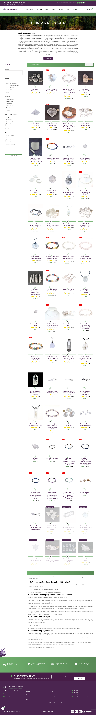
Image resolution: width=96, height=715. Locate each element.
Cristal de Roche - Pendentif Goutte (52, 357)
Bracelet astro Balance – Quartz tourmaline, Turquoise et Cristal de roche (69, 495)
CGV (4, 711)
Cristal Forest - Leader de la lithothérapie (83, 696)
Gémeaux (9, 121)
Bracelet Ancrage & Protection (52, 459)
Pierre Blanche (10, 99)
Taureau (9, 119)
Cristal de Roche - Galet (35, 191)
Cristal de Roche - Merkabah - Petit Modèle (52, 527)
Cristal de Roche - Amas (35, 324)
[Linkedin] (82, 3)
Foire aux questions (30, 699)
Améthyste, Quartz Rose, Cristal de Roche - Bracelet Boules (52, 426)
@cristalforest (77, 692)
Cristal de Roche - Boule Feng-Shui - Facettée (68, 192)
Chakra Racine (10, 81)
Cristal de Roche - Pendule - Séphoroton (85, 392)
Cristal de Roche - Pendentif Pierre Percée (85, 290)
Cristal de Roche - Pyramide (35, 124)
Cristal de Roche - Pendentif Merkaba (86, 424)
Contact (28, 691)
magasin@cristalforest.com (11, 696)
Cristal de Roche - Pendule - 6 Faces (52, 392)
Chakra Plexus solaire (11, 83)
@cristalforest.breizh (78, 690)
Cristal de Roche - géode (85, 493)
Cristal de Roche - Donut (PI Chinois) (36, 257)
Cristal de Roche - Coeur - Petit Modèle (52, 90)
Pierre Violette (10, 101)
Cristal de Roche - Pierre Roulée (85, 124)
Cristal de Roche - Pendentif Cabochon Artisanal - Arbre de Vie (85, 358)
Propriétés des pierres (54, 694)
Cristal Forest (77, 694)
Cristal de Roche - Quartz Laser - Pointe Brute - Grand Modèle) (35, 291)
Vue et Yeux (10, 135)
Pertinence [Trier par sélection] (89, 64)
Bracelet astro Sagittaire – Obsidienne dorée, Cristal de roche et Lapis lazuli (85, 461)
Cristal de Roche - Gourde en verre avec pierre (68, 358)
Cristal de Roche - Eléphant (35, 459)
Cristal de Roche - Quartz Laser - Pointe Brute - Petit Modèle (69, 125)
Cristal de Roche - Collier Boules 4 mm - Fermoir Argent (52, 325)
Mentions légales (10, 711)
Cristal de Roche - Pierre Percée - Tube (35, 424)
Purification (10, 137)
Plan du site (17, 711)
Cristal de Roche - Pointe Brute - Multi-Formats (52, 225)
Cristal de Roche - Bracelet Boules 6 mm (68, 258)
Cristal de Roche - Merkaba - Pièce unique (35, 560)
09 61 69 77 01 (8, 694)
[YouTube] (84, 3)
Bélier (8, 117)
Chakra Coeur (10, 89)
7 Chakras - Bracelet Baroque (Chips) (52, 257)
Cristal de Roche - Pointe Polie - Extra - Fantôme (85, 90)
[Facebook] (78, 3)
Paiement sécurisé (53, 697)
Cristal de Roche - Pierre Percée (35, 90)
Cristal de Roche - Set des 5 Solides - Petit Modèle (68, 159)
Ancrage (8, 140)
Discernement (10, 144)
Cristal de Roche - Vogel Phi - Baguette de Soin (52, 560)
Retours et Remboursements (55, 702)
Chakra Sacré (10, 87)
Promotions (51, 691)
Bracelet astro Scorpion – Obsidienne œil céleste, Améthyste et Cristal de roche (52, 495)
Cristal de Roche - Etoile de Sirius (85, 159)
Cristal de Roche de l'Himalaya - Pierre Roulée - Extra (85, 225)
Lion (8, 126)
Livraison (51, 699)
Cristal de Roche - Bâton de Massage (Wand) (69, 527)
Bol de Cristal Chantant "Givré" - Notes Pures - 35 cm (35, 159)
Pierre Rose (9, 105)
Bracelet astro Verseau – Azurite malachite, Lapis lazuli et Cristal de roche (35, 495)
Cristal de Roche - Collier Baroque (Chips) (85, 192)
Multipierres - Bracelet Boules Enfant (36, 358)
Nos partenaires (29, 697)
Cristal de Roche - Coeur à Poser (52, 124)
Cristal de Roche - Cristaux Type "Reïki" (68, 560)
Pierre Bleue (9, 103)
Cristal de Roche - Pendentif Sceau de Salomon (86, 527)
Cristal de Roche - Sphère (52, 191)
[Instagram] (80, 3)
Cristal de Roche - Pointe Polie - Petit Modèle (35, 392)
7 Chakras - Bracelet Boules (52, 159)
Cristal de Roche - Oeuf (68, 324)
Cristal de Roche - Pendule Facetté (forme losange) (35, 527)
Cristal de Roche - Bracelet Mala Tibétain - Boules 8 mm (69, 91)
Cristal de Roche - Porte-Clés (68, 290)
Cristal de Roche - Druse (85, 559)
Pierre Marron (10, 107)
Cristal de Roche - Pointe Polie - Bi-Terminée (35, 225)
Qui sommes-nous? (30, 694)
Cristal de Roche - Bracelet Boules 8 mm (85, 258)
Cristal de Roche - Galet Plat (68, 424)
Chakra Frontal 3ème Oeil (12, 85)
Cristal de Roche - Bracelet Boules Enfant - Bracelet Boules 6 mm (85, 325)
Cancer (8, 123)
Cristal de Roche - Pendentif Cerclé (68, 224)
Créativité (9, 142)
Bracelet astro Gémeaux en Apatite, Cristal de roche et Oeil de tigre (69, 461)
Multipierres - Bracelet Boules (52, 290)
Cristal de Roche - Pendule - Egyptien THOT (69, 392)
